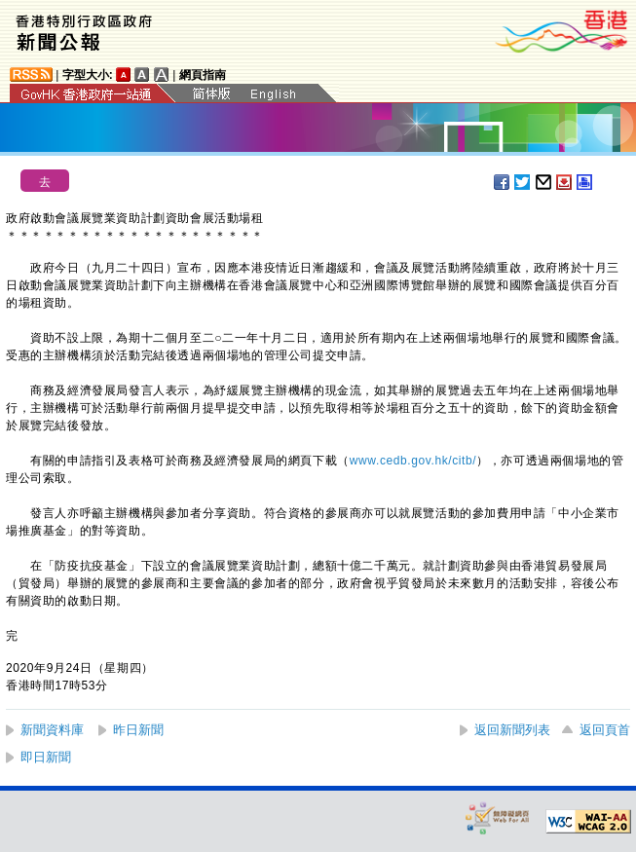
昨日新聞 (138, 729)
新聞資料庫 (52, 729)
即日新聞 (45, 757)
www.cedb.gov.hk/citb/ (413, 460)
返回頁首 (605, 729)
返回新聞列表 (512, 729)
